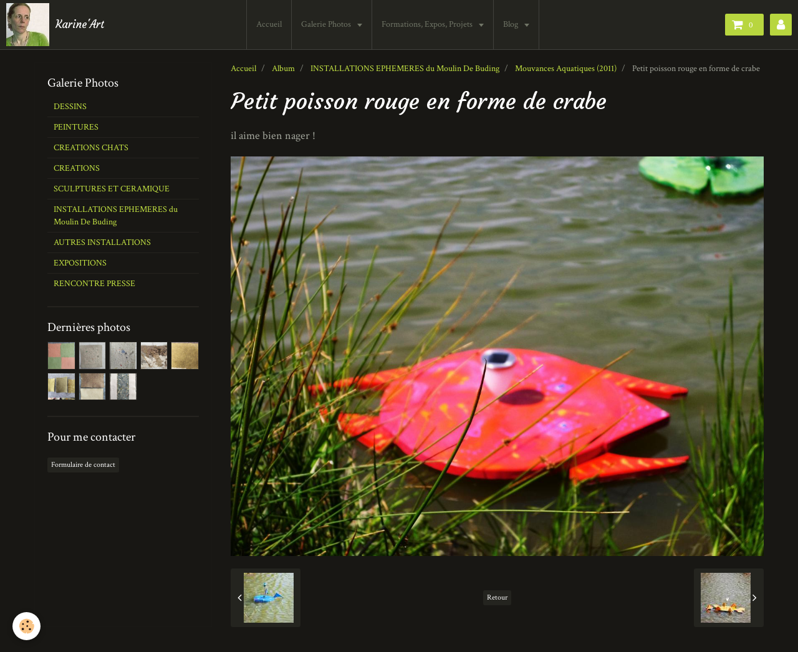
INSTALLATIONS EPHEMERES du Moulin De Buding (404, 68)
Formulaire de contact (83, 464)
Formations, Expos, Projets (428, 24)
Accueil (269, 24)
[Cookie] (26, 626)
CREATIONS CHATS (91, 147)
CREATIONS (77, 168)
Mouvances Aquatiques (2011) (566, 68)
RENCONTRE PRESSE (94, 283)
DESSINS (70, 106)
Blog (511, 24)
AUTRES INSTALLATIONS (102, 242)
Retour (497, 597)
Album (283, 68)
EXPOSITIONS (80, 263)
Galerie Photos (327, 24)
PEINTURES (76, 127)
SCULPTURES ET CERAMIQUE (112, 188)
